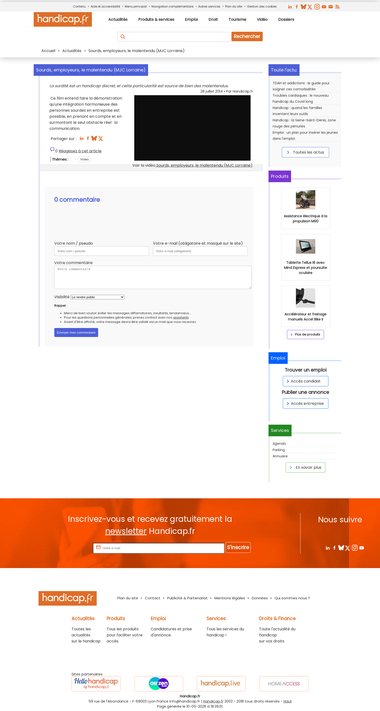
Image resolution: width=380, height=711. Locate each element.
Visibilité (62, 297)
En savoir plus (304, 467)
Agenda (279, 443)
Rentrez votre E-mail (72, 548)
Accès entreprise (304, 403)
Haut (288, 701)
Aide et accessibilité (105, 6)
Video (84, 159)
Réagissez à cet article (80, 151)
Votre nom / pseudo (73, 243)
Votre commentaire (73, 263)
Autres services (209, 6)
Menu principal (136, 6)
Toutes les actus (304, 152)
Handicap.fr (213, 701)
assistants (181, 317)
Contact (152, 598)
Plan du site (233, 6)
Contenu (79, 6)
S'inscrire (238, 547)
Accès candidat (303, 381)
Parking (279, 449)
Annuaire (280, 456)
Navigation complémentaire (172, 6)
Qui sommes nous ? (292, 598)
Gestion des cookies (262, 6)
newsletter (126, 531)
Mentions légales (229, 598)
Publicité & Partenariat (187, 598)
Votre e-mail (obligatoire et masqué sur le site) (198, 243)
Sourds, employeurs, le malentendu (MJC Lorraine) (204, 165)
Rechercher (247, 36)
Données (260, 598)
